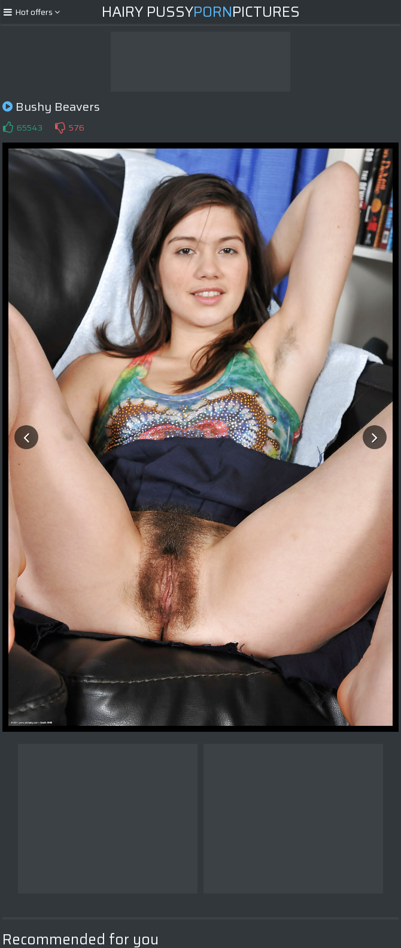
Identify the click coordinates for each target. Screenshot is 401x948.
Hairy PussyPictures (201, 12)
